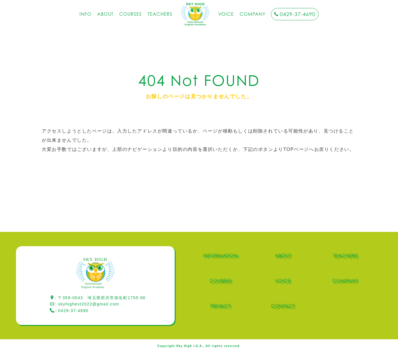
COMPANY (252, 14)
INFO (85, 14)
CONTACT (283, 306)
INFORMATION (220, 255)
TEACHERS (160, 14)
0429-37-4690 (297, 14)
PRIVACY (220, 306)
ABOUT (105, 14)
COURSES (130, 14)
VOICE (226, 14)
